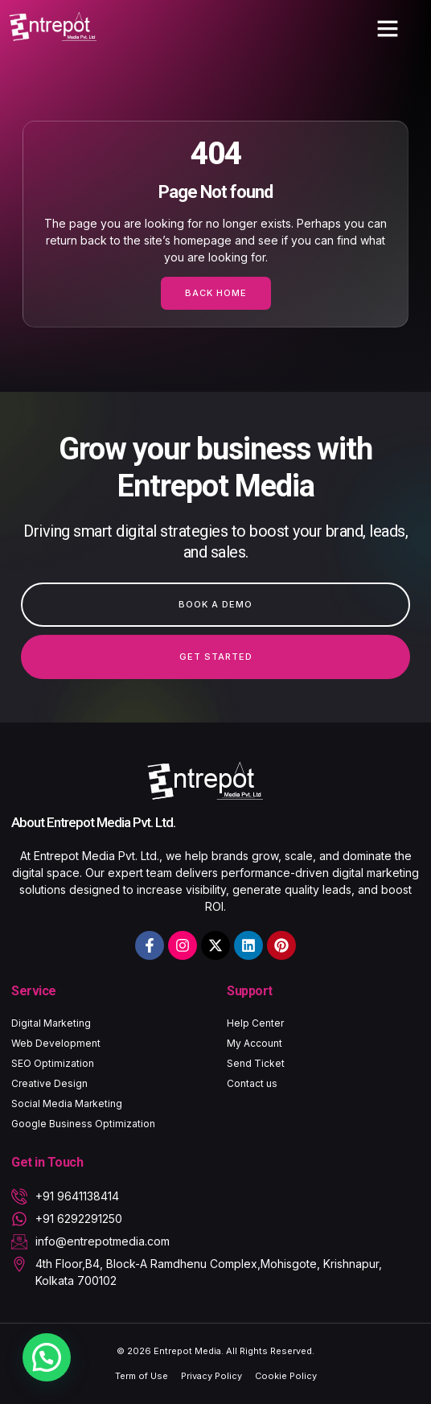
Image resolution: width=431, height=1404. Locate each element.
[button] (387, 28)
